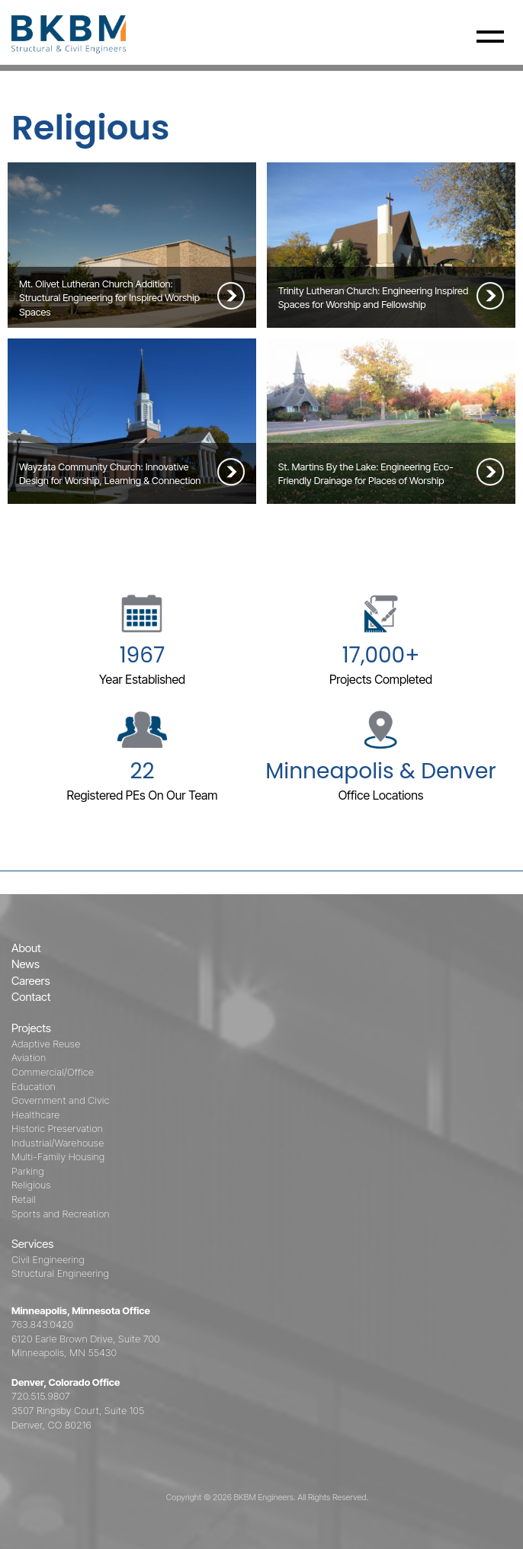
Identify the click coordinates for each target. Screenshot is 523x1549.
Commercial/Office (52, 1072)
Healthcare (35, 1114)
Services (32, 1243)
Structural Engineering (60, 1273)
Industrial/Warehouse (57, 1143)
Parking (27, 1171)
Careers (30, 980)
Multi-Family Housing (57, 1156)
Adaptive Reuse (45, 1043)
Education (33, 1086)
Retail (23, 1199)
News (25, 964)
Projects (31, 1028)
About (26, 948)
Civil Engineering (48, 1259)
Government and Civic (60, 1100)
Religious (31, 1185)
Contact (31, 996)
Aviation (28, 1057)
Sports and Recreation (60, 1213)
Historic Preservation (57, 1128)
